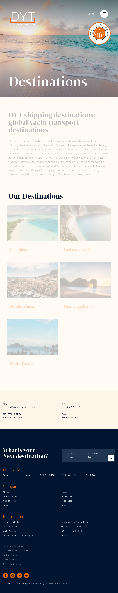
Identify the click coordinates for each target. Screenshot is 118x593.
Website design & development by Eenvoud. (51, 583)
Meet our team (9, 500)
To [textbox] (89, 457)
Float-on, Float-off (11, 526)
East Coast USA (47, 475)
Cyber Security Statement (14, 546)
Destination (92, 453)
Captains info (66, 496)
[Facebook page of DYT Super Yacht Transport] (6, 575)
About (6, 491)
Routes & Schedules (12, 522)
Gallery (63, 535)
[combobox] (75, 457)
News (5, 505)
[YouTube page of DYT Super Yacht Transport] (26, 575)
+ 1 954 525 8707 (72, 407)
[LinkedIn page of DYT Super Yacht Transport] (20, 575)
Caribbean (7, 475)
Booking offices (10, 496)
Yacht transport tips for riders (74, 522)
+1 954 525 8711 (71, 417)
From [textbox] (69, 457)
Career (63, 505)
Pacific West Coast (70, 475)
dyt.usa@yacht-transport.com (19, 407)
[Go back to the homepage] (22, 18)
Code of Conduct (11, 555)
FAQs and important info (71, 531)
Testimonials (66, 500)
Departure (70, 453)
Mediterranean (26, 475)
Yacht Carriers (9, 531)
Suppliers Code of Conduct (15, 550)
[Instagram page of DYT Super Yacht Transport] (13, 575)
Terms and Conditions (13, 564)
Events (63, 491)
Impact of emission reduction (73, 526)
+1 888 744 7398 (12, 417)
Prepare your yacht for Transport (18, 535)
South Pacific (92, 475)
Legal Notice (8, 559)
